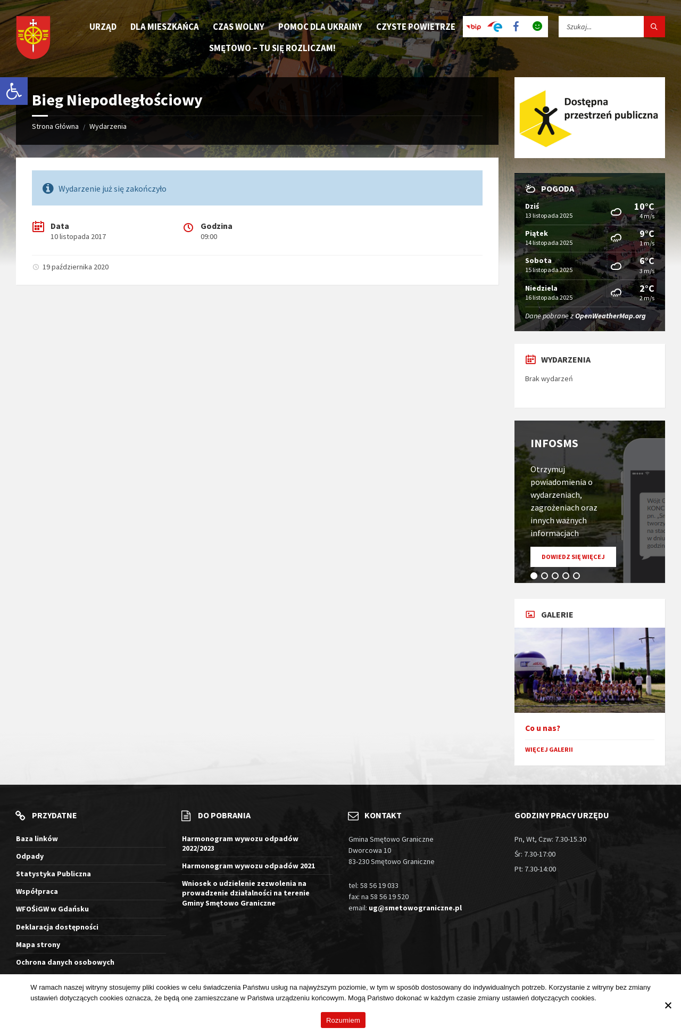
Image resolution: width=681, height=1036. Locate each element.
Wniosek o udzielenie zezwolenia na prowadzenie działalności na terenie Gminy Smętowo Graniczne (246, 892)
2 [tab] (546, 577)
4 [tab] (567, 577)
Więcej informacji (625, 998)
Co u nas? (542, 728)
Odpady (30, 856)
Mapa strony (38, 944)
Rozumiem (343, 1020)
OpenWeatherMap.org (610, 315)
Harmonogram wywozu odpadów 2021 (248, 865)
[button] (14, 91)
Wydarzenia (108, 126)
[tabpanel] (589, 502)
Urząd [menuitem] (103, 26)
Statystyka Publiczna (53, 873)
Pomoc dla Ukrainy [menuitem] (320, 26)
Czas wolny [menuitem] (238, 26)
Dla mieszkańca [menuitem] (164, 26)
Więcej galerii (549, 749)
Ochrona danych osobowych (65, 962)
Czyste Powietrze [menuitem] (415, 26)
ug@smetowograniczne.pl (415, 907)
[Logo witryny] (33, 38)
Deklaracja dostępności (57, 927)
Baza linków (37, 838)
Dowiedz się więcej (579, 559)
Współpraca (37, 891)
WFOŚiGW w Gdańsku (52, 909)
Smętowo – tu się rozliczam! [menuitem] (272, 48)
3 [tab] (557, 577)
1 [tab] (535, 577)
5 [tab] (578, 577)
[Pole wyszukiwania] (612, 26)
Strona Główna (55, 126)
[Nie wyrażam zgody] (667, 1005)
